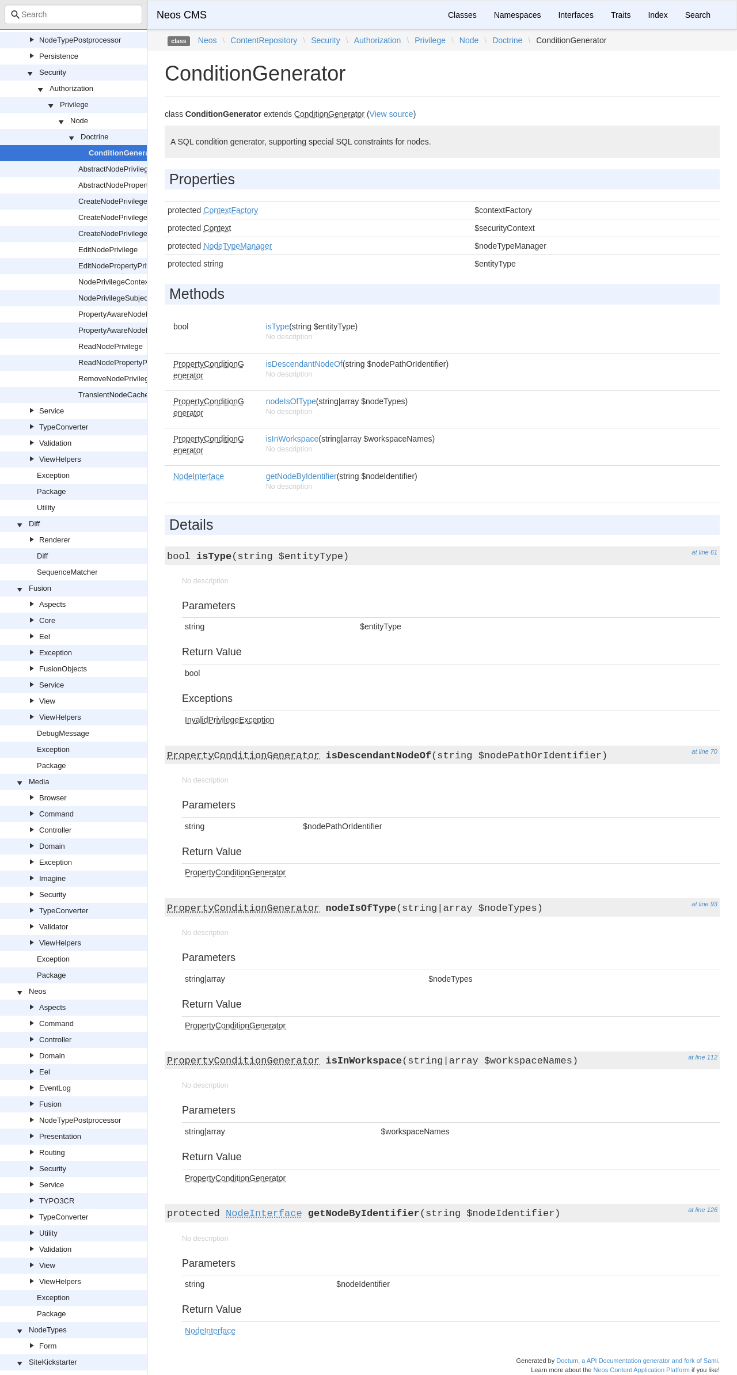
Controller (55, 830)
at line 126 (702, 1209)
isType (277, 326)
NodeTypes (48, 1329)
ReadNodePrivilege (110, 346)
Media (39, 781)
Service (51, 411)
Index (657, 15)
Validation (55, 443)
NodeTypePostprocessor (80, 40)
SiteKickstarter (53, 1362)
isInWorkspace (292, 438)
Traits (620, 15)
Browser (53, 797)
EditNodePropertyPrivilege (122, 265)
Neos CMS (182, 15)
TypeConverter (63, 427)
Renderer (54, 539)
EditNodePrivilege (108, 249)
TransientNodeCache (113, 394)
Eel (44, 636)
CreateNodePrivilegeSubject (125, 233)
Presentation (60, 1136)
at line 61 (704, 552)
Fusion (40, 588)
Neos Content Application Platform (641, 1369)
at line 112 (702, 1057)
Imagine (52, 878)
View (47, 701)
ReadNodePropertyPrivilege (124, 362)
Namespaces (517, 15)
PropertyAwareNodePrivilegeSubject (138, 330)
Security (52, 72)
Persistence (58, 56)
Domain (52, 846)
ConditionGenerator (124, 153)
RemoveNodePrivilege (115, 378)
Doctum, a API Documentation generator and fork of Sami (637, 1360)
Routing (52, 1152)
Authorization (71, 88)
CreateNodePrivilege (112, 201)
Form (47, 1346)
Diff (34, 523)
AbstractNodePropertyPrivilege (129, 185)
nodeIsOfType (291, 401)
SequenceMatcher (67, 572)
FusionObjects (63, 668)
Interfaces (575, 15)
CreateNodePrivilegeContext (125, 217)
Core (47, 620)
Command (56, 814)
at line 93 (704, 904)
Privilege (74, 104)
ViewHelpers (60, 459)
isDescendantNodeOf (304, 364)
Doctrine (94, 136)
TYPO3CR (56, 1201)
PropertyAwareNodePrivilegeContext (139, 314)
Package (51, 491)
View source (391, 114)
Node (79, 120)
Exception (53, 475)
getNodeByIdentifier (301, 476)
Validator (53, 926)
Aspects (52, 604)
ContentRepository (263, 40)
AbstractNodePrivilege (115, 169)
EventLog (55, 1088)
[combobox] (73, 14)
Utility (46, 507)
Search (698, 15)
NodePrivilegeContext (114, 282)
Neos (37, 991)
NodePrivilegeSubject (114, 298)
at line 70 (704, 751)
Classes (462, 15)
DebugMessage (63, 733)
